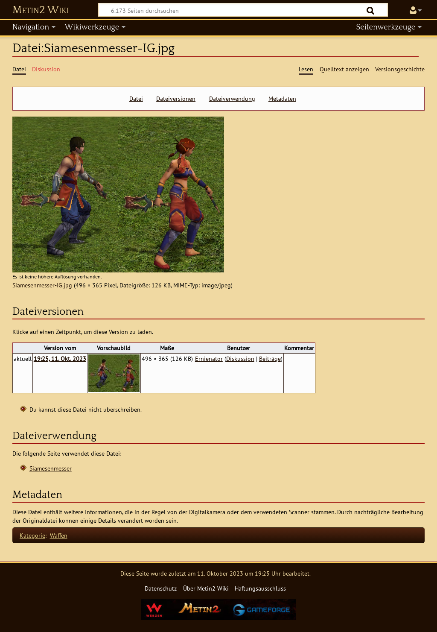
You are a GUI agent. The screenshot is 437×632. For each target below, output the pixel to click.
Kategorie (32, 535)
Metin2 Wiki (40, 10)
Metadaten (282, 98)
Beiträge (270, 358)
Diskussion (240, 358)
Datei (136, 98)
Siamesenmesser (50, 468)
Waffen (58, 535)
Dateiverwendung (232, 98)
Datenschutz (161, 588)
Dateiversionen (175, 98)
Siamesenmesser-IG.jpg (42, 285)
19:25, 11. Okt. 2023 (60, 358)
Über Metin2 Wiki (206, 588)
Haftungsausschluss (260, 588)
